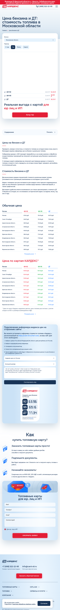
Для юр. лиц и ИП (12, 530)
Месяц (19, 47)
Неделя (26, 47)
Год (13, 47)
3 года (7, 47)
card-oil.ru (31, 419)
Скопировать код (30, 383)
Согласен (44, 603)
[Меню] (57, 6)
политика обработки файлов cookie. (24, 604)
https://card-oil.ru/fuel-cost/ (29, 337)
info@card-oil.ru (29, 567)
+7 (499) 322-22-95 (10, 567)
